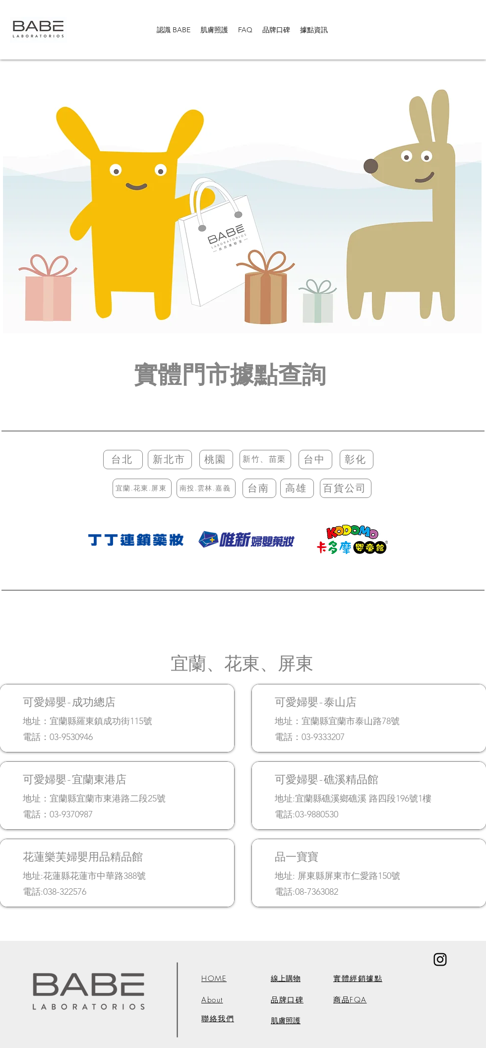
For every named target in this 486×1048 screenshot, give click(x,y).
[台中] (315, 459)
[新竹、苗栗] (265, 459)
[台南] (259, 488)
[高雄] (297, 488)
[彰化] (356, 459)
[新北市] (170, 459)
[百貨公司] (345, 488)
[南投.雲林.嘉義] (206, 488)
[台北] (123, 459)
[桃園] (216, 459)
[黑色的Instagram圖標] (440, 959)
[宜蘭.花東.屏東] (142, 488)
